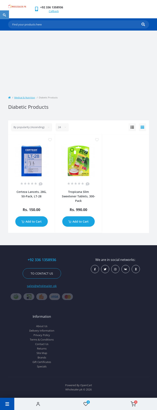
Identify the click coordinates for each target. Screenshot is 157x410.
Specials (42, 366)
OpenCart (86, 385)
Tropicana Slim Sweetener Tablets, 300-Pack (78, 196)
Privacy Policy (41, 335)
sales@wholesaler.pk (42, 286)
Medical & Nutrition (24, 97)
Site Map (42, 353)
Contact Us (41, 344)
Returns (42, 348)
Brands (42, 357)
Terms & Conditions (42, 339)
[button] (51, 7)
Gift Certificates (41, 362)
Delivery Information (41, 330)
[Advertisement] (78, 61)
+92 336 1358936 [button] (42, 259)
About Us (41, 326)
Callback (54, 11)
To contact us (42, 273)
